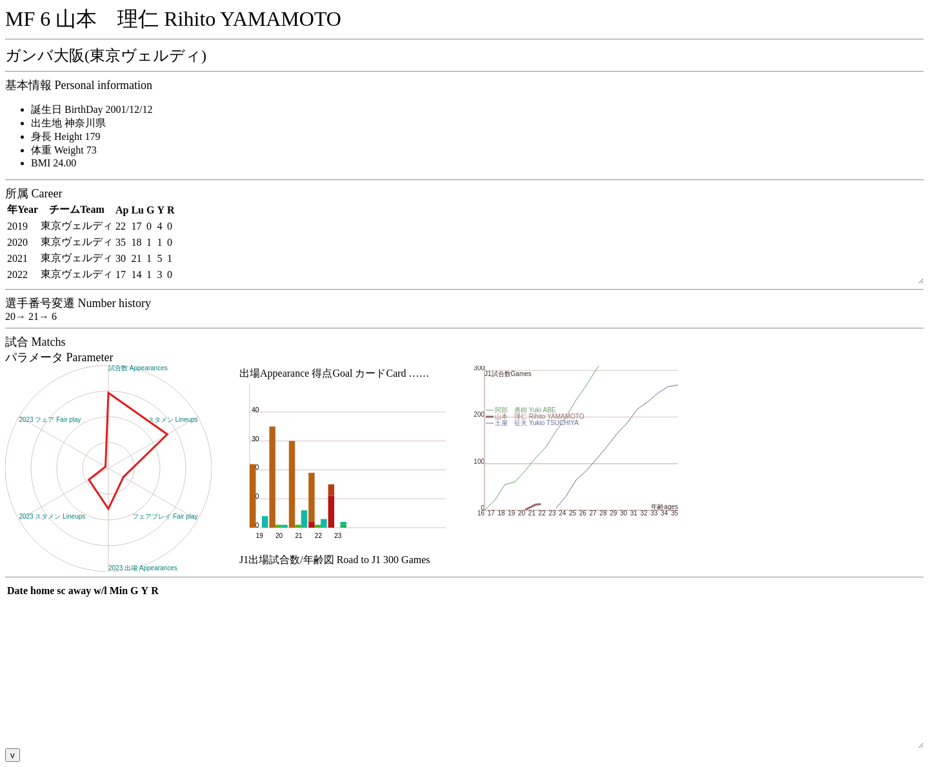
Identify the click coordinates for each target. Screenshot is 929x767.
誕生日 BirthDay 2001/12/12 (91, 109)
